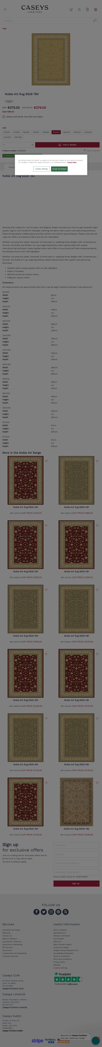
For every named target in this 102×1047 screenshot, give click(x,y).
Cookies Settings (41, 169)
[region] (51, 164)
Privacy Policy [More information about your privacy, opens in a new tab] (72, 162)
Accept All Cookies (59, 169)
